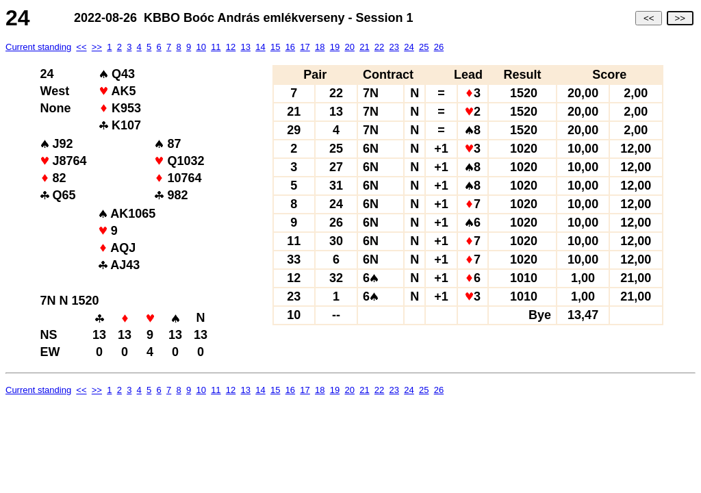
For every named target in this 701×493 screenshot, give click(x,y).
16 (290, 47)
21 (364, 47)
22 (379, 47)
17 (304, 47)
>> (680, 18)
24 (408, 47)
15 (275, 47)
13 (246, 47)
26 (439, 47)
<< (649, 18)
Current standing (38, 47)
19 (335, 47)
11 (215, 47)
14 (260, 47)
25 (424, 47)
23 (394, 47)
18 (319, 47)
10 (200, 47)
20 (349, 47)
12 (230, 47)
